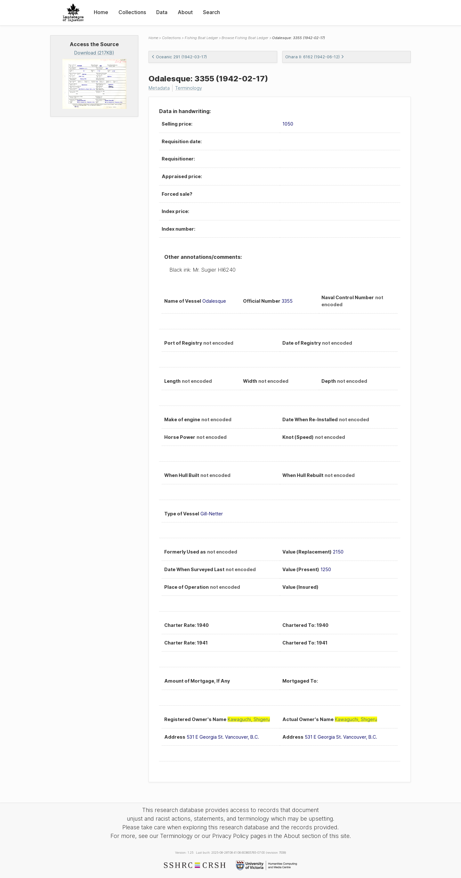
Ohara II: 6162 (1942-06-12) (314, 56)
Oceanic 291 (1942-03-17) (179, 56)
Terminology (188, 88)
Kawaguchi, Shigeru (249, 719)
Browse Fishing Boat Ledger (245, 38)
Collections (132, 12)
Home (101, 12)
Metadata (159, 88)
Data (161, 12)
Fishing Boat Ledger (201, 38)
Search (211, 12)
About (185, 12)
